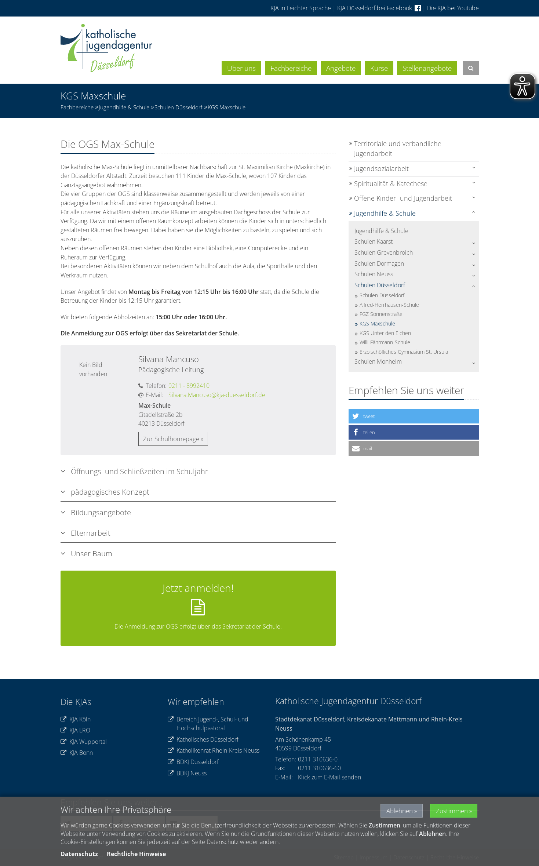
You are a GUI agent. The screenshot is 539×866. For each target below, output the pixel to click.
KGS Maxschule (226, 107)
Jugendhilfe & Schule (124, 107)
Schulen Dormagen (379, 263)
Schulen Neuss (373, 274)
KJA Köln (76, 719)
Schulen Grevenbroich (383, 252)
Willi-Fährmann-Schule (385, 342)
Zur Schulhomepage (171, 438)
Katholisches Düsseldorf (203, 739)
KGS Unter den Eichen (385, 333)
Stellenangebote (427, 68)
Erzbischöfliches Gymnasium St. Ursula (404, 351)
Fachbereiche (291, 68)
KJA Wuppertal (84, 741)
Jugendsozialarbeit (381, 168)
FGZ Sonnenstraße (381, 313)
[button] (414, 416)
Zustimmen (451, 810)
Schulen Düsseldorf (178, 107)
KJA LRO (75, 730)
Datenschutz (79, 854)
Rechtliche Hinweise (136, 854)
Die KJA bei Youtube (453, 8)
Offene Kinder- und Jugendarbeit (403, 198)
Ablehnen (394, 810)
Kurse (379, 68)
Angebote (341, 68)
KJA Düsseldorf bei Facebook (379, 8)
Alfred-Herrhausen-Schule (389, 304)
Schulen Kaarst (373, 241)
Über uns (241, 68)
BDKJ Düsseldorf (193, 762)
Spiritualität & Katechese (390, 183)
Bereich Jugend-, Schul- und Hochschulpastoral (208, 724)
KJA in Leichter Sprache (301, 8)
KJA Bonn (77, 752)
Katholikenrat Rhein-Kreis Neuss (213, 750)
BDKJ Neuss (187, 773)
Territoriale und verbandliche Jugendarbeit (397, 148)
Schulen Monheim (378, 361)
